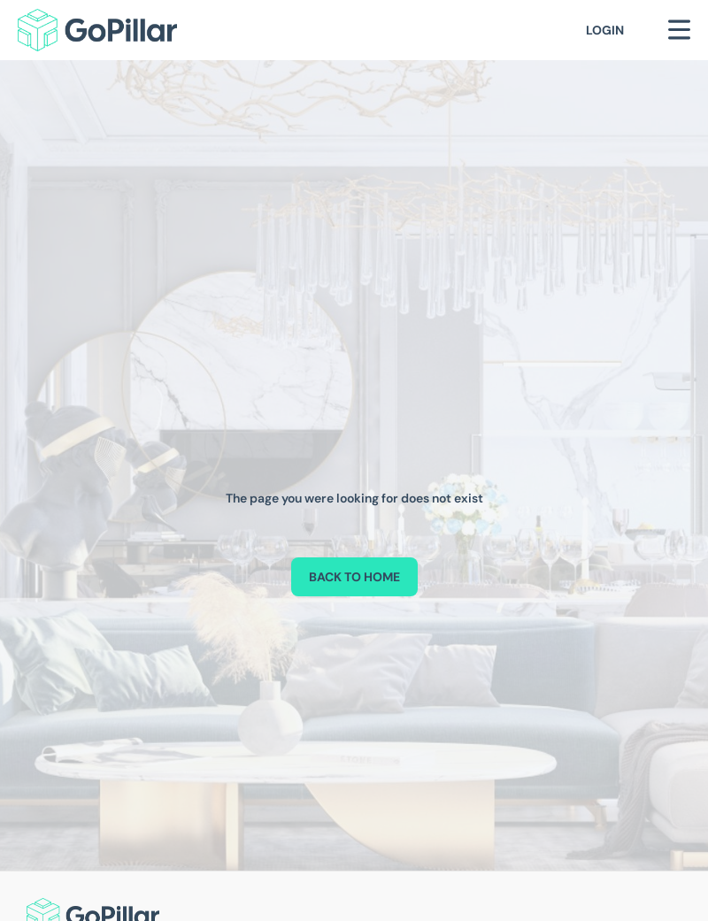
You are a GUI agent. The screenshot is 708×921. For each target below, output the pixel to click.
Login (605, 30)
